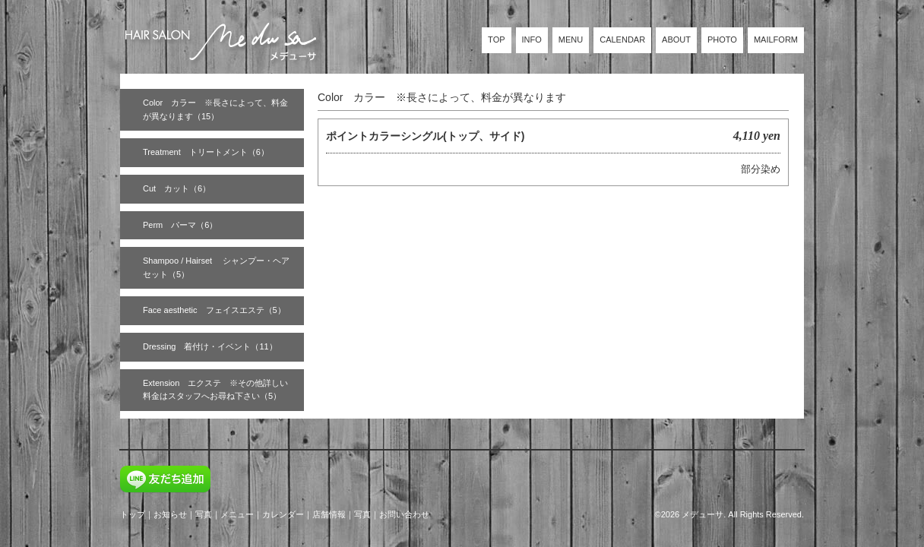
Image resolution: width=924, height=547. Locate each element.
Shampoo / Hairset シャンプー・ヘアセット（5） (216, 267)
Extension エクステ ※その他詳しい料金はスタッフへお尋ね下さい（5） (215, 389)
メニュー (237, 514)
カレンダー (283, 514)
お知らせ (170, 514)
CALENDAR (622, 39)
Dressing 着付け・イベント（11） (210, 346)
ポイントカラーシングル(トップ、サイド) (425, 136)
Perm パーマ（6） (180, 224)
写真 (203, 514)
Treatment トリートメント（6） (206, 152)
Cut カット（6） (176, 188)
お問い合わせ (404, 514)
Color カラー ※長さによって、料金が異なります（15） (215, 109)
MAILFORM (776, 39)
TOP (496, 39)
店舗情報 (329, 514)
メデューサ (702, 514)
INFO (532, 39)
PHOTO (722, 39)
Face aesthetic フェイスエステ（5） (214, 310)
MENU (571, 39)
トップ (132, 514)
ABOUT (676, 39)
